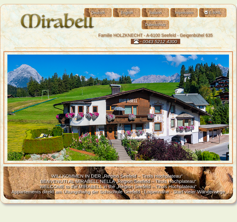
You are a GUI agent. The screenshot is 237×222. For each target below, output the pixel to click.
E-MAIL (212, 12)
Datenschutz (155, 25)
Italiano (155, 12)
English (127, 12)
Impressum (184, 12)
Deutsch (98, 12)
